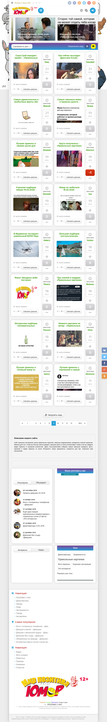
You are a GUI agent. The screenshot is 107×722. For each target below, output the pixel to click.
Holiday (90, 240)
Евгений (47, 194)
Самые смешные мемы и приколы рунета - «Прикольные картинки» (69, 100)
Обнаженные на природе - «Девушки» (32, 639)
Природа (20, 661)
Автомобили (21, 616)
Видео (19, 652)
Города (19, 613)
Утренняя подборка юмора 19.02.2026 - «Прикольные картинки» (26, 188)
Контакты (55, 702)
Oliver (90, 330)
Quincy (47, 374)
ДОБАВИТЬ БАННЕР (70, 474)
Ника (47, 62)
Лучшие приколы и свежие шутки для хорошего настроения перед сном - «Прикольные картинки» (26, 144)
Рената (47, 284)
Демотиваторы (64, 555)
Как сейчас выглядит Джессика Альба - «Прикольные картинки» (69, 57)
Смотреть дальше (30, 89)
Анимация (20, 664)
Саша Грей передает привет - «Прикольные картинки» (26, 57)
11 (62, 423)
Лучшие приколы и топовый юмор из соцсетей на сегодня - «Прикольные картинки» (26, 368)
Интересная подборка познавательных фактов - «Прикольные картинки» (26, 324)
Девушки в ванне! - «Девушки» (29, 629)
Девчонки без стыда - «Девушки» (30, 636)
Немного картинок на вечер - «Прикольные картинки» (69, 324)
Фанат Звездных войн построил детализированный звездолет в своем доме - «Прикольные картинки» (26, 279)
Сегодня (48, 702)
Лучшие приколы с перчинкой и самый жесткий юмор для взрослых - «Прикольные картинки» (69, 368)
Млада (90, 106)
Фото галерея (21, 85)
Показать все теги (64, 573)
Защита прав (63, 702)
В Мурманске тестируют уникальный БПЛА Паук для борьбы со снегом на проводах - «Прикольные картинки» (26, 235)
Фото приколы (64, 564)
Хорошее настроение (82, 564)
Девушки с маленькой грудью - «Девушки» (33, 633)
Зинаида (47, 150)
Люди (18, 607)
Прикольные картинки (71, 559)
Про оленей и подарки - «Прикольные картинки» (69, 279)
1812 (80, 423)
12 (67, 423)
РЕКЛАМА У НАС (23, 598)
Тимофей (90, 62)
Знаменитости (79, 555)
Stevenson (90, 374)
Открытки (20, 667)
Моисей (46, 106)
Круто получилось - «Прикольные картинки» (69, 144)
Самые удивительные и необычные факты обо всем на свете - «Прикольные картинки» (26, 100)
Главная (42, 702)
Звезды (19, 604)
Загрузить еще (53, 415)
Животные (20, 658)
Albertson (90, 150)
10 (58, 423)
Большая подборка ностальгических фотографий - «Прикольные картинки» (69, 235)
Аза (90, 194)
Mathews (90, 284)
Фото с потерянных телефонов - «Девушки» (33, 626)
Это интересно (64, 569)
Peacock (46, 330)
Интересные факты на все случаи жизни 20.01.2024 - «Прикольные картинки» (33, 642)
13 (71, 423)
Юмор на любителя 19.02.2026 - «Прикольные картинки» (69, 188)
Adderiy (47, 240)
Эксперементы (22, 610)
